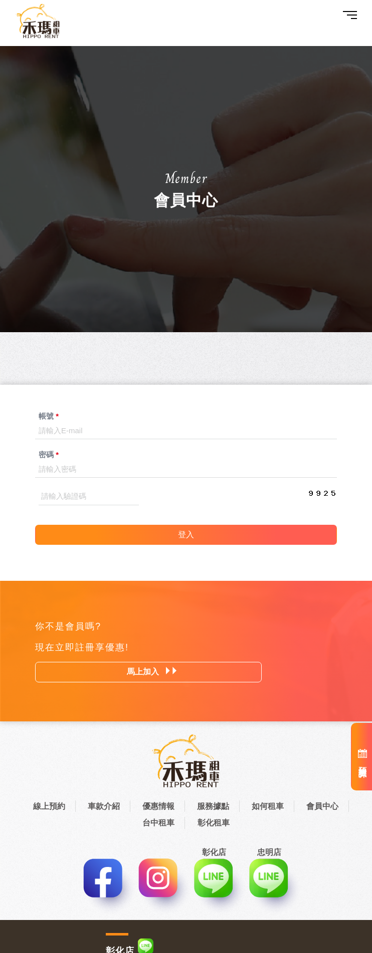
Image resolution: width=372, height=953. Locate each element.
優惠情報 (158, 806)
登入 (186, 534)
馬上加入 (152, 671)
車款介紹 (104, 806)
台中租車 (158, 822)
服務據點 (213, 806)
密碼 (49, 454)
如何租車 (268, 806)
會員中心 (322, 806)
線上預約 (49, 806)
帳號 (49, 416)
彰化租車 (214, 822)
